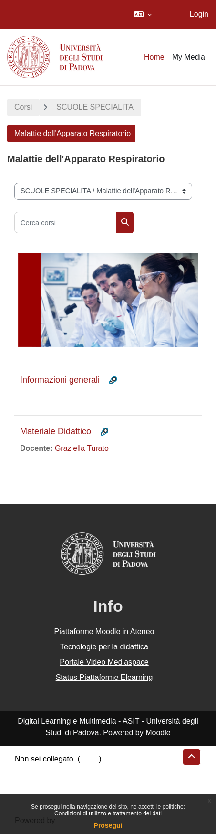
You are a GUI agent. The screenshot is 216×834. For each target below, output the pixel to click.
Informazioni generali (60, 380)
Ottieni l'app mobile (47, 793)
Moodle (157, 733)
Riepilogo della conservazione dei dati (79, 770)
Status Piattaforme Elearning (104, 677)
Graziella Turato (82, 448)
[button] (142, 14)
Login (199, 14)
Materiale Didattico (55, 431)
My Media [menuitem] (188, 57)
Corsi (23, 107)
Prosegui (108, 825)
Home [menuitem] (154, 57)
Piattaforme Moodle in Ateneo (104, 631)
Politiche (29, 782)
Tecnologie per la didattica (104, 647)
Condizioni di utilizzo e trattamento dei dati (108, 813)
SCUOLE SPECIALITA (95, 107)
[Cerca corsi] (65, 222)
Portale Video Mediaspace (104, 662)
